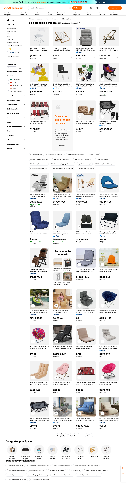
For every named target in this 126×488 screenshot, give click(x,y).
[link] (123, 468)
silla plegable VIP (36, 155)
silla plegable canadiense (56, 470)
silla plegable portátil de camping (62, 168)
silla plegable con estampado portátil (86, 466)
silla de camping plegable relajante (62, 164)
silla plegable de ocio (36, 470)
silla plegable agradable (15, 475)
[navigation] (15, 227)
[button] (69, 8)
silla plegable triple (84, 164)
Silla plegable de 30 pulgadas (104, 164)
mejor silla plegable (102, 159)
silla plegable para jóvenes (39, 159)
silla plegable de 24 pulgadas (39, 479)
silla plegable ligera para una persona (89, 475)
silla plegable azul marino (38, 164)
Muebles (40, 19)
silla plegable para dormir (85, 168)
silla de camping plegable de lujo (62, 475)
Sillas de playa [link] (66, 19)
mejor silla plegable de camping (37, 475)
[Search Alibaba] (48, 8)
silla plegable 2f (74, 470)
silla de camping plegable (60, 159)
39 (87, 435)
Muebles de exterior (52, 19)
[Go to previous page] (57, 435)
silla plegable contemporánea (16, 479)
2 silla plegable (93, 155)
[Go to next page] (91, 435)
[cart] (97, 8)
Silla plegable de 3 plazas (54, 155)
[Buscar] (77, 8)
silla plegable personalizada (16, 470)
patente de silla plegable (38, 168)
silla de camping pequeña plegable (95, 470)
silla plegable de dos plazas (82, 159)
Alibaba (31, 19)
